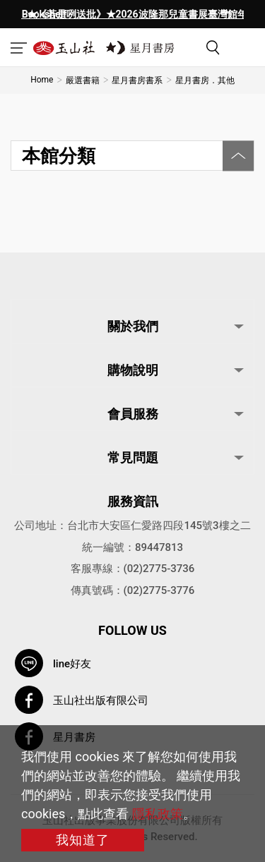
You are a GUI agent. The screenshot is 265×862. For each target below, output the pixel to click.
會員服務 (132, 413)
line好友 (72, 663)
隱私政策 (157, 813)
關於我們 (132, 326)
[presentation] (35, 14)
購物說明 (132, 370)
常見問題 (132, 457)
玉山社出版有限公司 (100, 700)
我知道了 (83, 839)
